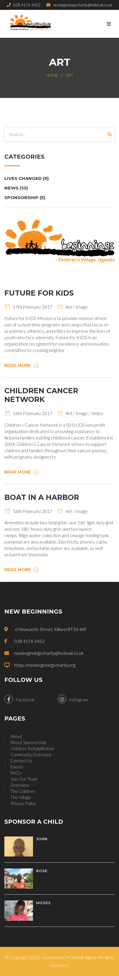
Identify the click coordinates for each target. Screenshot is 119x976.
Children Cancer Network (41, 395)
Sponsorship (24, 197)
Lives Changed (26, 178)
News (16, 188)
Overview (19, 785)
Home (52, 75)
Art (69, 75)
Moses (43, 902)
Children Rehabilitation (32, 748)
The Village (20, 797)
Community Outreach (30, 754)
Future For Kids (39, 293)
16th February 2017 (28, 413)
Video (97, 413)
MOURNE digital (81, 957)
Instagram (73, 699)
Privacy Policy (23, 803)
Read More (22, 365)
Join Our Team (23, 779)
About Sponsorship (28, 742)
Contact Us (21, 760)
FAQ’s (16, 772)
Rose (41, 870)
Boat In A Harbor (41, 497)
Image (82, 307)
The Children (22, 791)
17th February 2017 (28, 307)
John (41, 838)
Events (16, 766)
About (16, 736)
